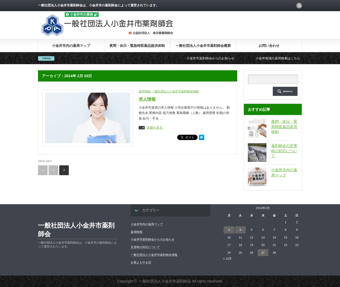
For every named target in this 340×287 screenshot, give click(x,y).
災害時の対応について (145, 247)
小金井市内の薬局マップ (71, 46)
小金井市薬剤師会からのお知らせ (213, 58)
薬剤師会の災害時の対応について (284, 151)
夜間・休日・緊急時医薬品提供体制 (137, 46)
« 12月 (227, 258)
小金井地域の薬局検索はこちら (280, 58)
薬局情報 (144, 91)
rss (299, 6)
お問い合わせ (269, 46)
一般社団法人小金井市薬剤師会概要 (203, 46)
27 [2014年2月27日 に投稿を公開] (263, 252)
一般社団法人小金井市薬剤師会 (76, 229)
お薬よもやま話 (141, 262)
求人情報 (147, 99)
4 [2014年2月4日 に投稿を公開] (240, 229)
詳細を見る (155, 127)
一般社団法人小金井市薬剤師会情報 (175, 91)
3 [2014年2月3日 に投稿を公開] (229, 229)
